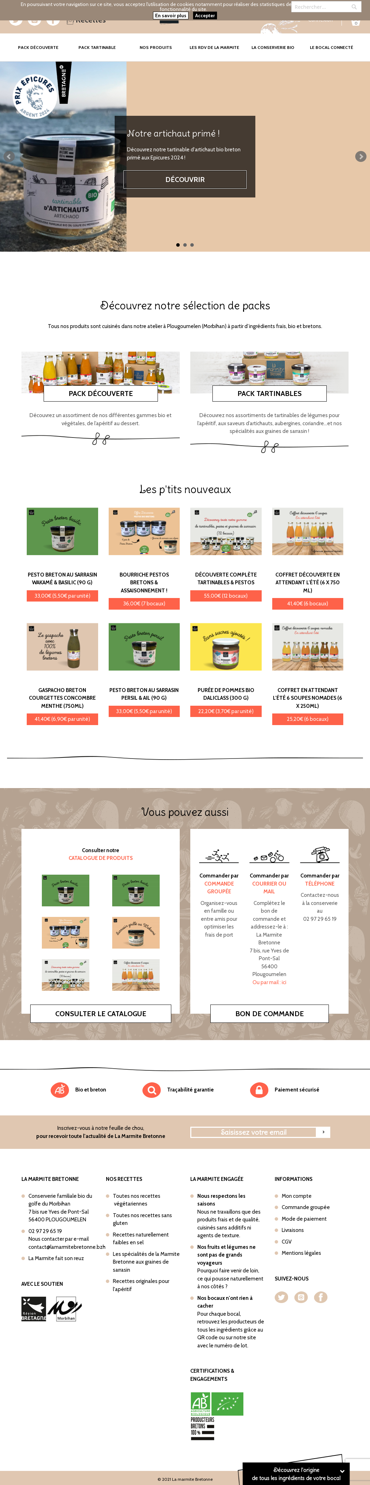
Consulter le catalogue (100, 1013)
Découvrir (185, 179)
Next (360, 156)
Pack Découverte (43, 42)
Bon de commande (269, 1013)
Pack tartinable (97, 47)
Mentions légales (301, 1253)
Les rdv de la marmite (214, 47)
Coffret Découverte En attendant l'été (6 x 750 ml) (307, 583)
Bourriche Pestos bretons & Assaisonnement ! (144, 583)
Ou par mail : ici (269, 982)
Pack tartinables (269, 393)
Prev (9, 156)
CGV (287, 1242)
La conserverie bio (272, 47)
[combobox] (326, 6)
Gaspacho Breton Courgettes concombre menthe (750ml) (62, 698)
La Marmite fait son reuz (56, 1258)
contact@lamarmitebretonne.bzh (67, 1247)
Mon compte (297, 1196)
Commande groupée (306, 1207)
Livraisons (293, 1230)
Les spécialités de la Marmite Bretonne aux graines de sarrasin (146, 1262)
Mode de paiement (304, 1219)
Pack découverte (101, 393)
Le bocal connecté (331, 47)
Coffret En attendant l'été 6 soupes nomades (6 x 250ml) (307, 698)
